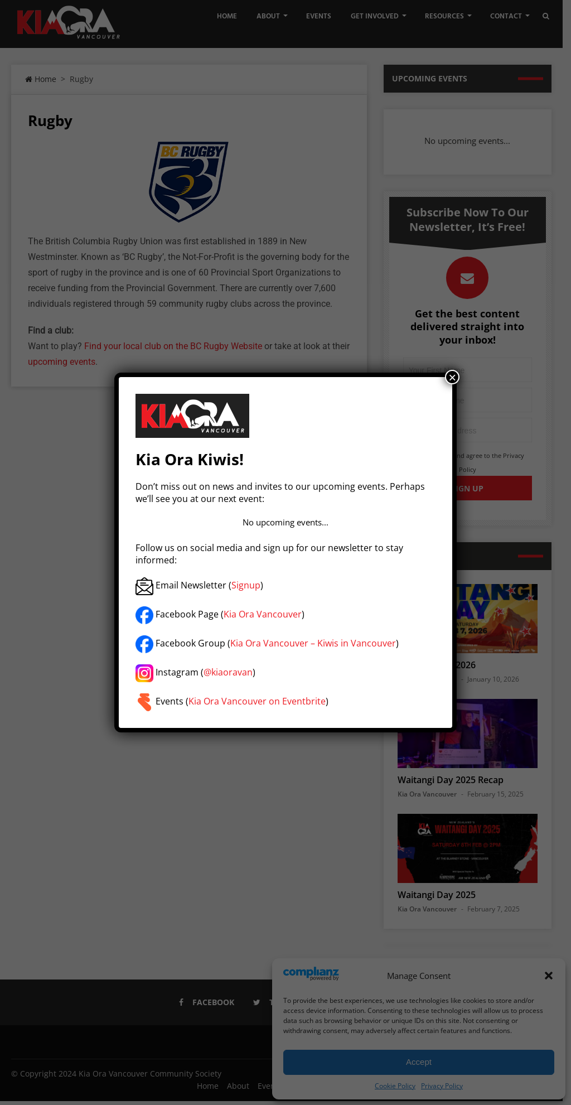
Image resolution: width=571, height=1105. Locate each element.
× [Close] (452, 377)
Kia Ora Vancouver (263, 615)
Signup (245, 586)
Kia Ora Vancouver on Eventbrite (257, 702)
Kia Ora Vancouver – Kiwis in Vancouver (313, 644)
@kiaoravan (228, 673)
